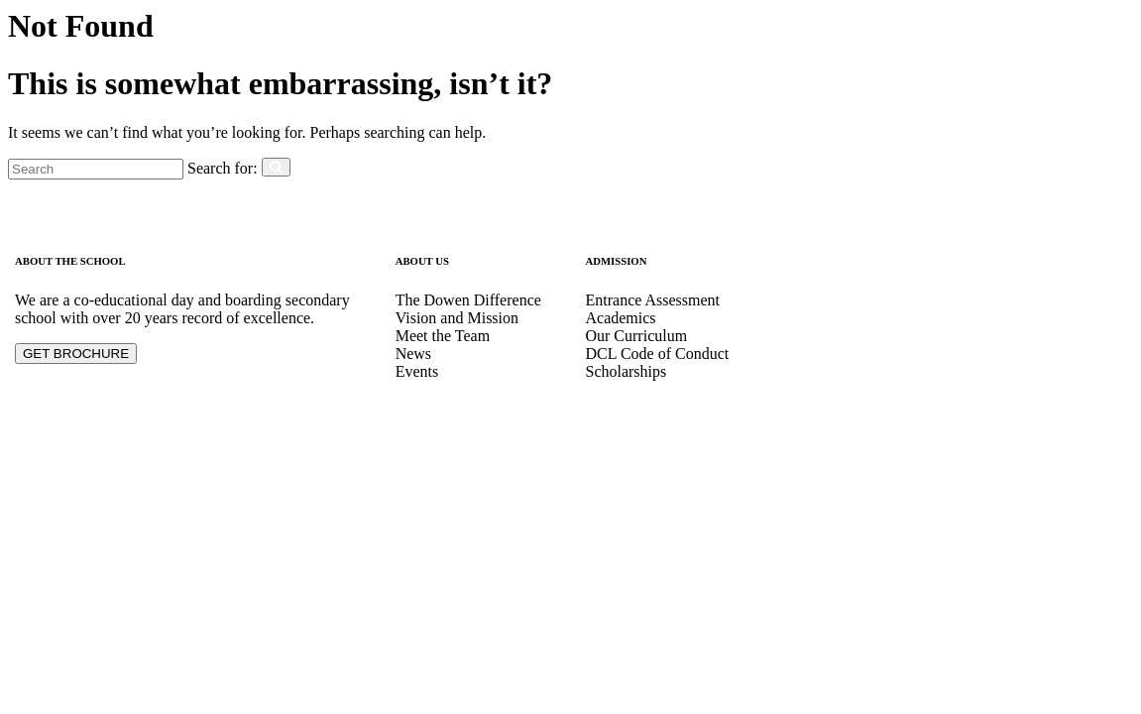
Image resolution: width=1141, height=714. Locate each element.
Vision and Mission (457, 317)
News (413, 353)
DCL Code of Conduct (657, 353)
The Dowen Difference (468, 300)
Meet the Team (443, 335)
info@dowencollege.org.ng (861, 335)
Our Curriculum (636, 335)
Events (417, 371)
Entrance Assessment (652, 300)
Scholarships (625, 371)
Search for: (222, 168)
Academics (620, 317)
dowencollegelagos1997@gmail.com (892, 353)
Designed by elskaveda (88, 439)
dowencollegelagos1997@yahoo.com (894, 371)
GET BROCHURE (76, 353)
